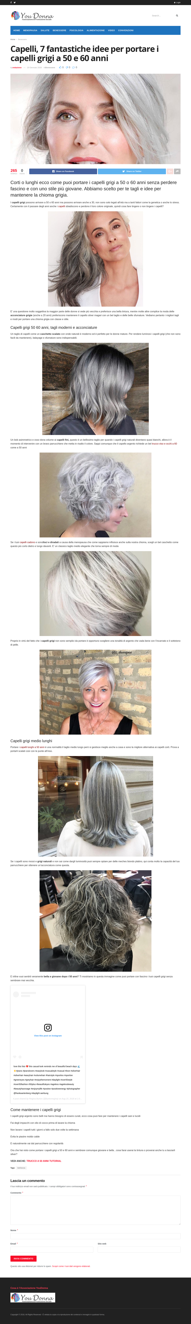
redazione (17, 67)
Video (111, 30)
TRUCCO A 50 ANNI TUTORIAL (44, 1161)
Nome (14, 1230)
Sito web (102, 1244)
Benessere (59, 30)
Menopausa (30, 30)
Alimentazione (96, 30)
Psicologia (76, 30)
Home (16, 30)
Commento (16, 1192)
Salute (45, 30)
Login (177, 2)
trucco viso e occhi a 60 (164, 443)
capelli (61, 206)
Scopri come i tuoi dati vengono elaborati (71, 1266)
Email (14, 1243)
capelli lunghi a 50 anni (32, 747)
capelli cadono (27, 542)
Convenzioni (126, 30)
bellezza (21, 1168)
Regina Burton (36, 1099)
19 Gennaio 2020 (34, 67)
